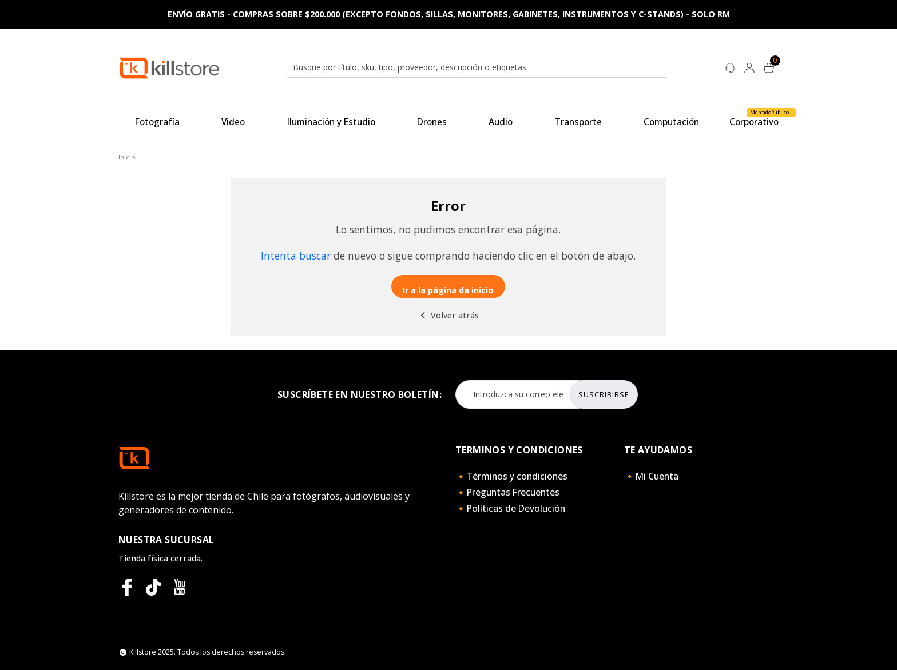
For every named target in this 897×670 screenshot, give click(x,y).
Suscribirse (603, 394)
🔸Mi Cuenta (651, 476)
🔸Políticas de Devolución (510, 508)
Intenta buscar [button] (296, 255)
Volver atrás (448, 315)
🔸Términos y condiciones (511, 476)
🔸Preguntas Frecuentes (507, 492)
